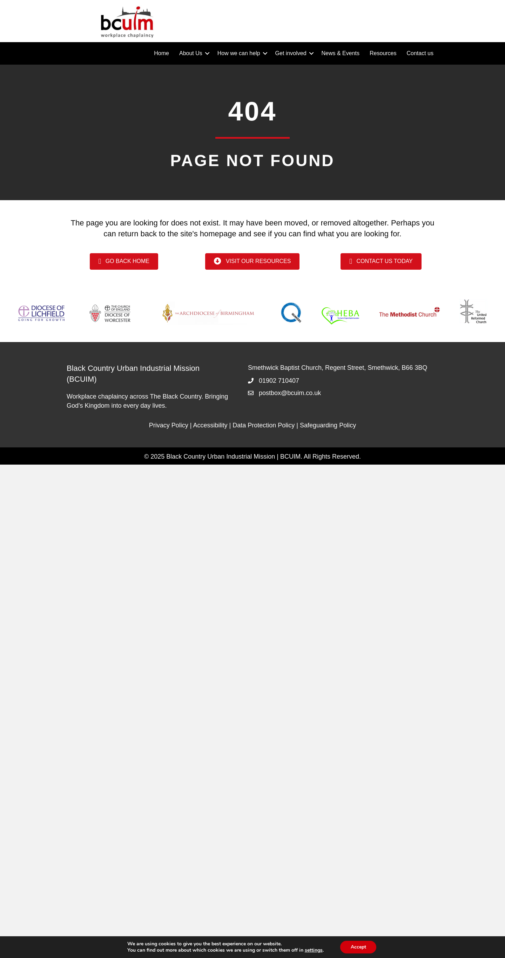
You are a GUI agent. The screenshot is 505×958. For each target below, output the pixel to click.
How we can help (238, 53)
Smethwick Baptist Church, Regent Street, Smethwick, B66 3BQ (337, 367)
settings (313, 950)
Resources (383, 53)
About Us (190, 53)
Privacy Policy (168, 425)
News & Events (340, 53)
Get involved (291, 53)
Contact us (420, 53)
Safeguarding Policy (328, 425)
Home (161, 53)
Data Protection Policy (264, 425)
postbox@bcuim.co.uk (290, 392)
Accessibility (210, 425)
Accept (358, 947)
